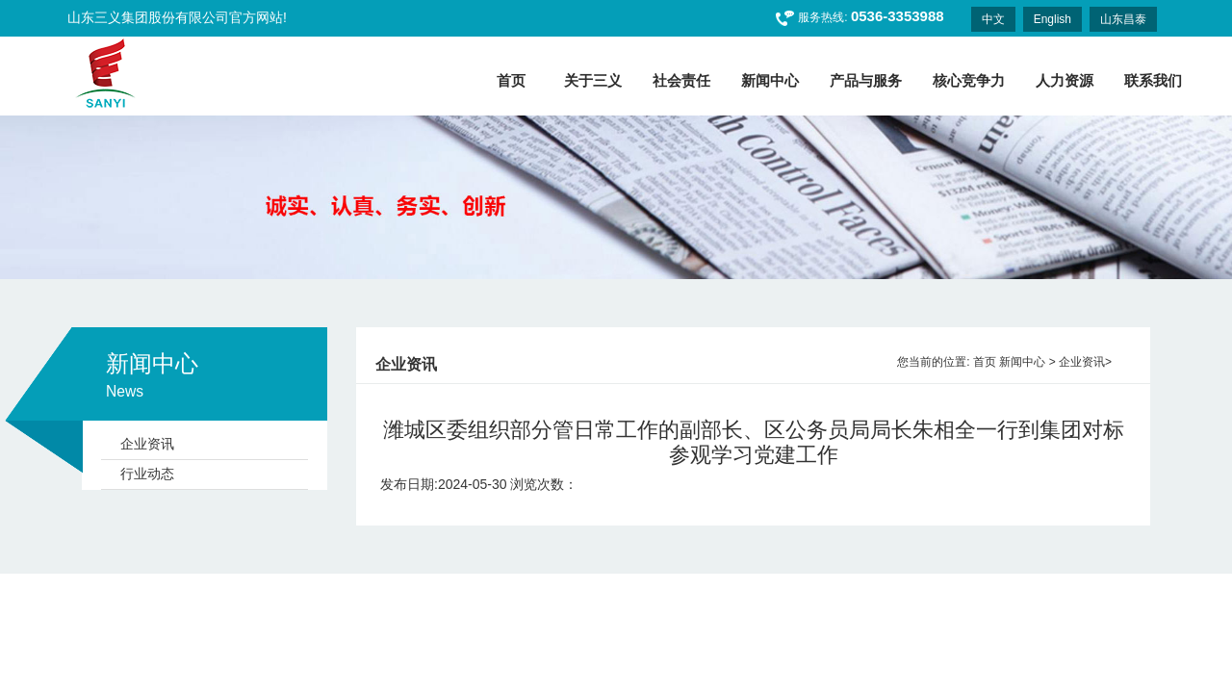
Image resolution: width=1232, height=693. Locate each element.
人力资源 (1064, 80)
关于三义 (593, 80)
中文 (993, 19)
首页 (984, 362)
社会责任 (681, 80)
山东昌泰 (1123, 19)
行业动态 (147, 473)
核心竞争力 (969, 80)
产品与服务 (866, 80)
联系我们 (1153, 80)
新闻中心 (770, 80)
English (1052, 19)
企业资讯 (147, 443)
